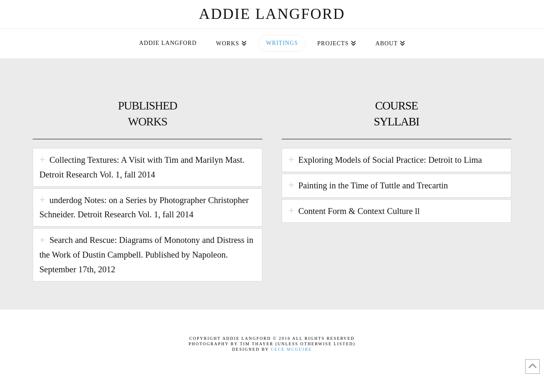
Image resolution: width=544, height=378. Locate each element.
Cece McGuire (291, 349)
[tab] (147, 167)
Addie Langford (272, 13)
